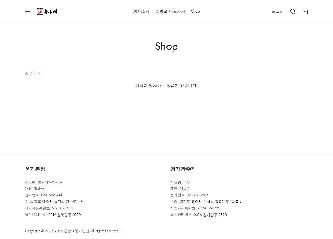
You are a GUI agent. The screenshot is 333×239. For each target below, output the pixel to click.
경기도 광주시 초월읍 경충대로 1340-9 (211, 201)
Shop (195, 11)
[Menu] (28, 11)
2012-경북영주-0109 (64, 214)
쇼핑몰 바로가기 (170, 11)
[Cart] (305, 11)
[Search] (293, 11)
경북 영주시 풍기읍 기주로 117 (58, 201)
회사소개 (141, 11)
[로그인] (277, 11)
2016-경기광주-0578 (210, 214)
